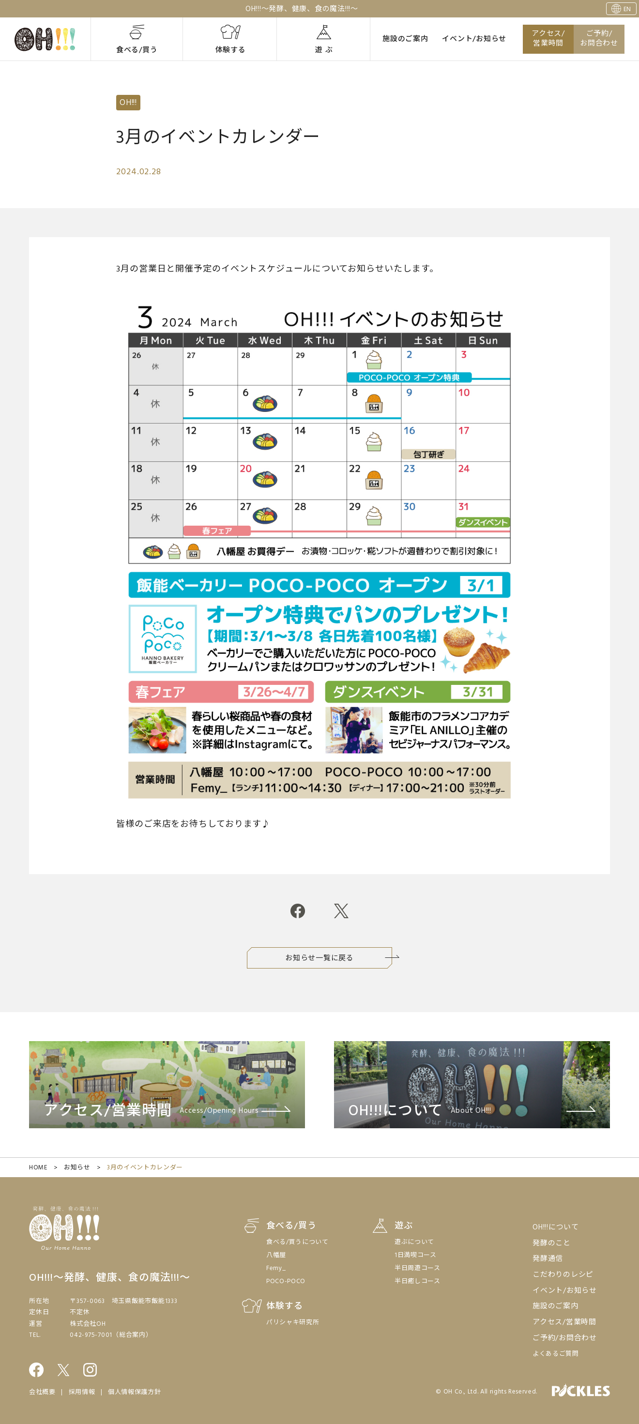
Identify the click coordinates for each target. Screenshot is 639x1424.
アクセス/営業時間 (548, 39)
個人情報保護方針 (134, 1392)
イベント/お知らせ (474, 39)
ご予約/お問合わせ (599, 39)
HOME (38, 1168)
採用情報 (82, 1392)
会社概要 (42, 1392)
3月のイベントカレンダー (145, 1168)
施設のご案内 (405, 39)
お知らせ (77, 1168)
